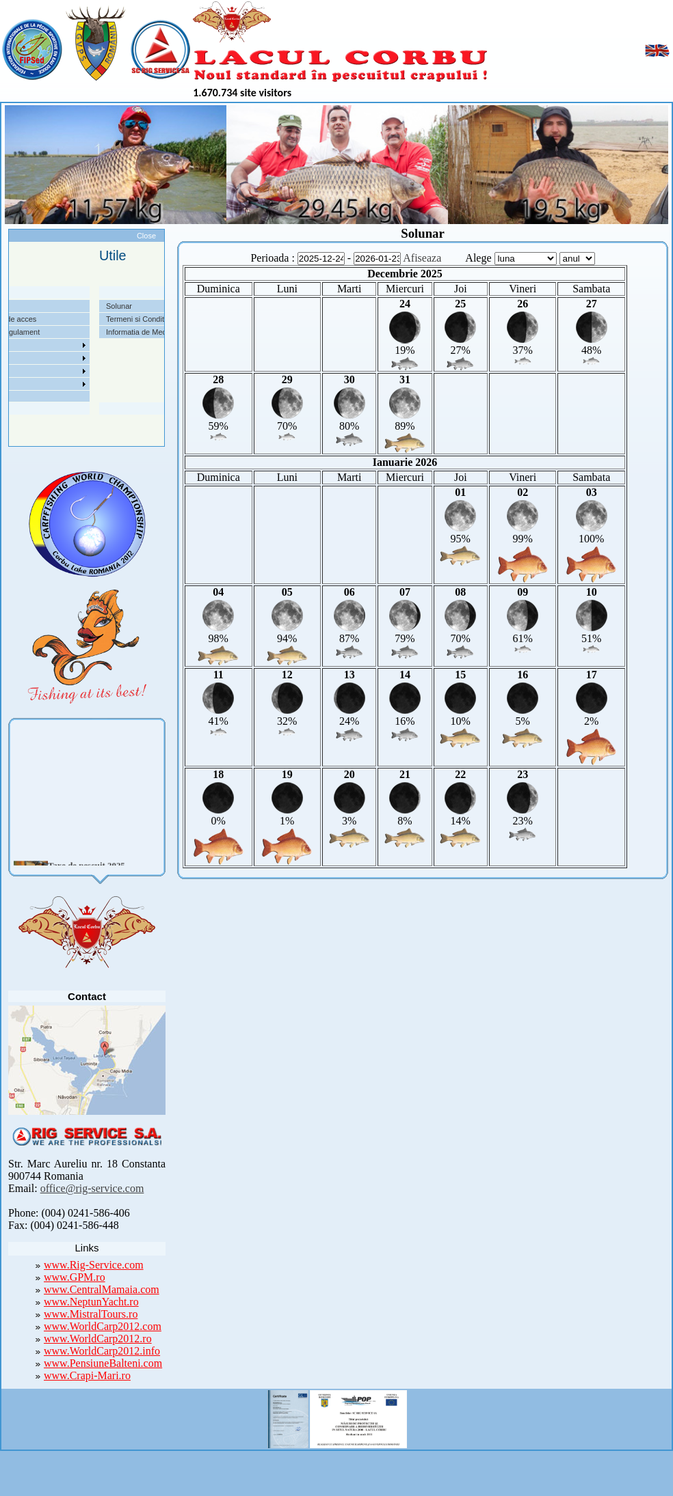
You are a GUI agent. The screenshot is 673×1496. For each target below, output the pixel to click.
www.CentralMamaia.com (101, 1289)
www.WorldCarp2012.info (102, 1351)
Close (146, 236)
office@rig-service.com (92, 1188)
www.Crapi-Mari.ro (87, 1375)
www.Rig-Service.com (94, 1265)
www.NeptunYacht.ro (91, 1301)
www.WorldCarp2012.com (102, 1326)
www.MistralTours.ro (90, 1314)
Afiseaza (422, 258)
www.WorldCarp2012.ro (98, 1338)
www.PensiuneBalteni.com (103, 1363)
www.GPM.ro (74, 1277)
